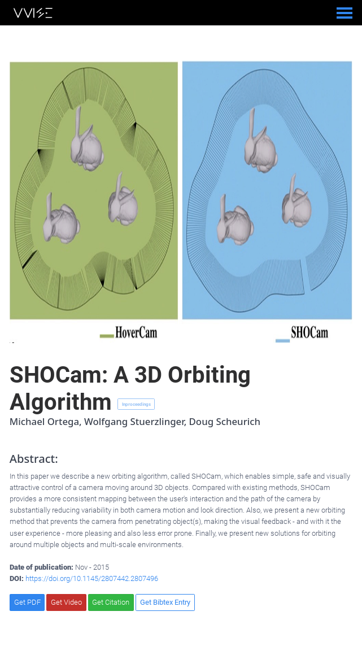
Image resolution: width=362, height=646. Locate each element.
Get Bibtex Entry (165, 602)
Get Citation (110, 602)
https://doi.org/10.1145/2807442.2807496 (91, 578)
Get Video (66, 602)
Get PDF (27, 602)
